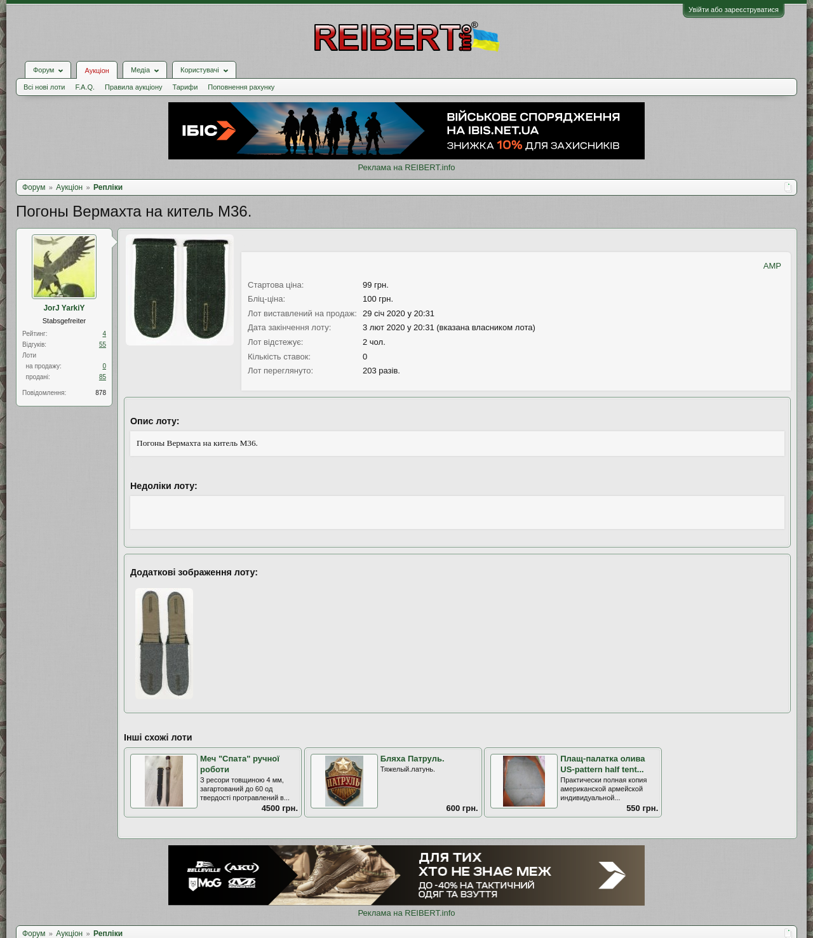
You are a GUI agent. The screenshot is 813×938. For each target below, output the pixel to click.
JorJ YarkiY (63, 308)
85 (102, 376)
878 (100, 392)
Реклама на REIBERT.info (406, 167)
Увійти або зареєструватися (734, 9)
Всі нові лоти (44, 87)
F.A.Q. (85, 87)
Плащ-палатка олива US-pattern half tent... (602, 764)
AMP (772, 266)
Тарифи (185, 87)
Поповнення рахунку (241, 87)
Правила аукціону (133, 87)
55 (102, 344)
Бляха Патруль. (412, 758)
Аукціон (96, 70)
